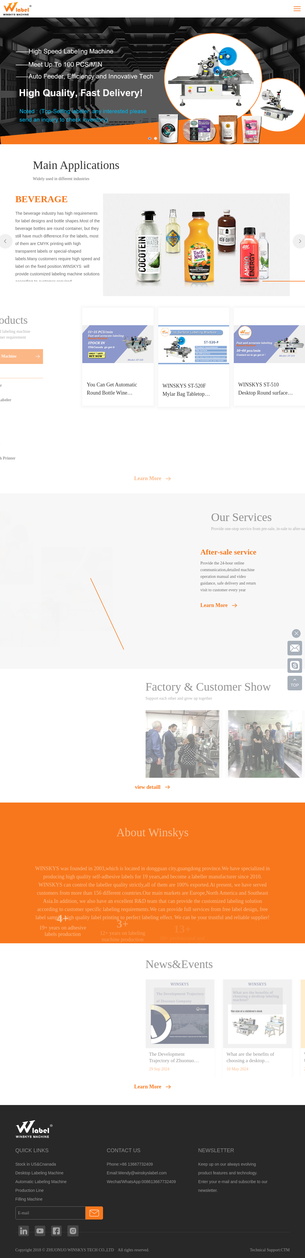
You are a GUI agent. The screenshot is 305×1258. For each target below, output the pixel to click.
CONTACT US (123, 1150)
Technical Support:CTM (270, 1250)
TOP (295, 685)
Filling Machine (29, 1199)
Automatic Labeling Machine (41, 1181)
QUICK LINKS (32, 1150)
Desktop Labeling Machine (39, 1173)
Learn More (147, 482)
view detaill (148, 787)
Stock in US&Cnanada (35, 1164)
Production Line (29, 1190)
